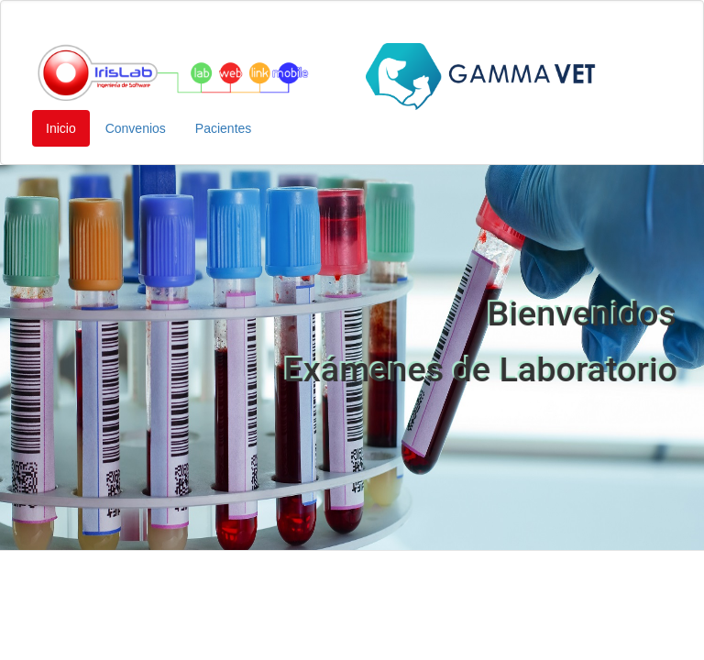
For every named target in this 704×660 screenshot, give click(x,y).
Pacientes (223, 128)
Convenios (135, 128)
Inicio (61, 128)
